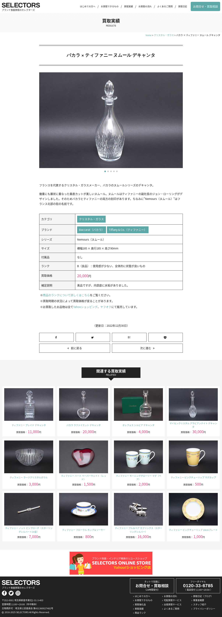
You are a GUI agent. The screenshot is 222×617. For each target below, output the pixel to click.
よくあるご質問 (165, 6)
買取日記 (182, 6)
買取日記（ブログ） (203, 596)
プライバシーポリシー (204, 608)
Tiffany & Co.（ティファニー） (128, 230)
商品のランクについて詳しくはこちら (66, 295)
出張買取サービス (173, 604)
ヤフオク (105, 307)
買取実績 (128, 6)
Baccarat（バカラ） (91, 230)
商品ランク (140, 612)
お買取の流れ (145, 6)
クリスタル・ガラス (91, 219)
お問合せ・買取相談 (205, 6)
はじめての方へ (87, 6)
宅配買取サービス (173, 600)
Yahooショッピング (85, 307)
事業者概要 (198, 600)
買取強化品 (140, 604)
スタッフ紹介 (199, 604)
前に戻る (76, 348)
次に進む (145, 348)
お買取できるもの (110, 6)
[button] (105, 171)
